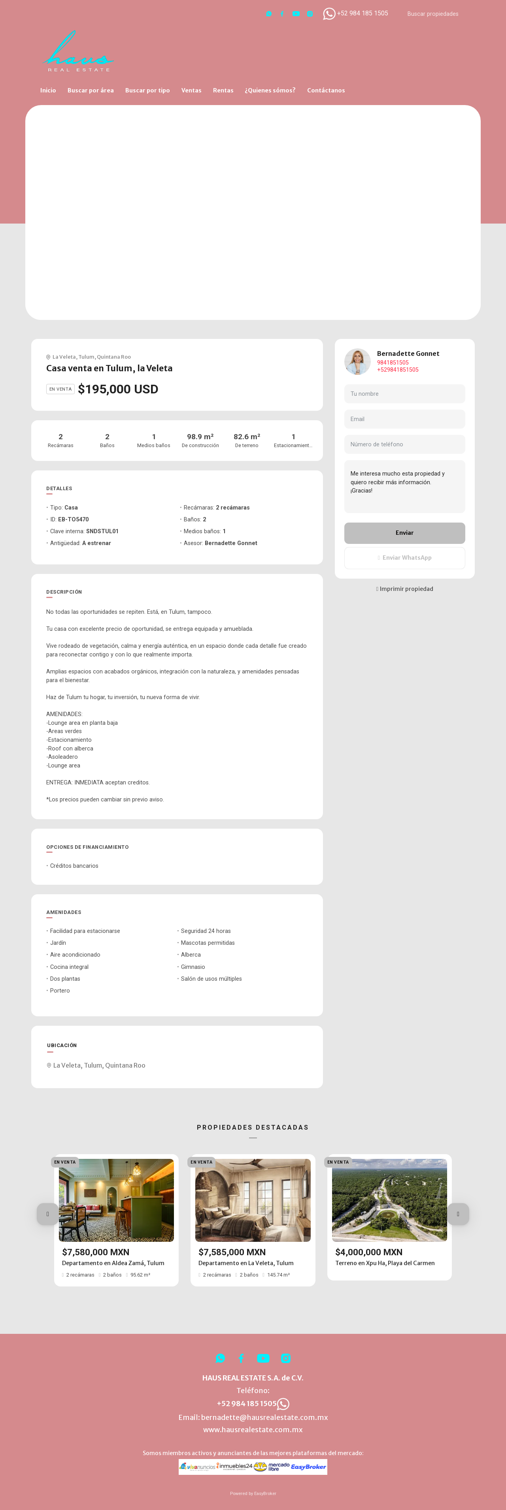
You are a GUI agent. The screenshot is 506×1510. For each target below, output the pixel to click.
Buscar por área (91, 90)
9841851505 (393, 362)
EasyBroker (265, 1493)
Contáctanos (326, 90)
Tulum (86, 357)
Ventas (191, 90)
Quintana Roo (114, 357)
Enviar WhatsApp (405, 557)
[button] (48, 1214)
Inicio (48, 90)
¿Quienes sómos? (270, 90)
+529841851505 (398, 370)
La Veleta (64, 357)
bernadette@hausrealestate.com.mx (264, 1417)
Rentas (223, 90)
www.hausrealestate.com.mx (253, 1429)
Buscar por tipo (147, 90)
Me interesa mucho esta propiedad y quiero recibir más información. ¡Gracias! (404, 486)
